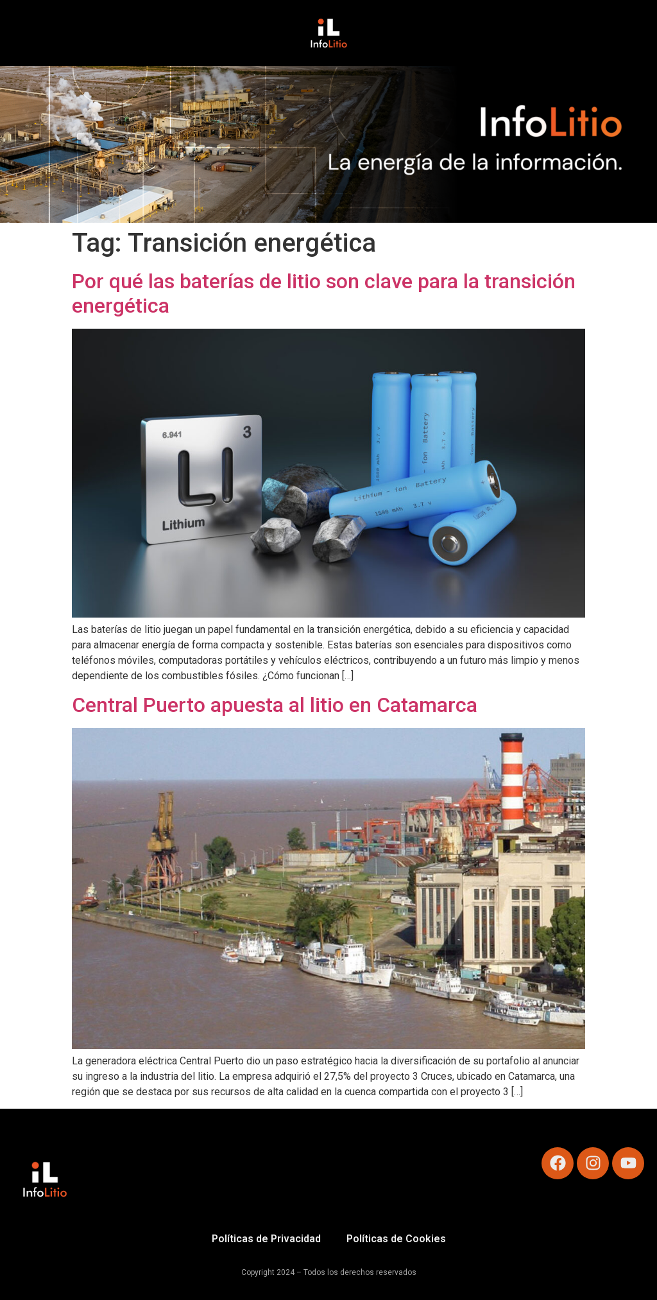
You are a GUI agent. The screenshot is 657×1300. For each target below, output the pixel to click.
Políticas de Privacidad (266, 1239)
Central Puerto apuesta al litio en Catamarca (274, 705)
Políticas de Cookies (396, 1239)
